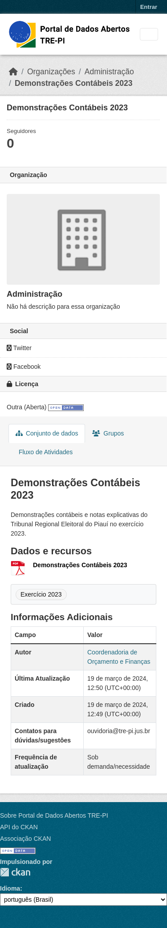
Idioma (10, 888)
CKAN (15, 872)
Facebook (24, 366)
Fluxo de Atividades (45, 452)
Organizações (51, 71)
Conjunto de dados (47, 433)
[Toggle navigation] (149, 34)
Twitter (19, 347)
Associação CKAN (25, 838)
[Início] (13, 71)
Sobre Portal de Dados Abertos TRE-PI (54, 815)
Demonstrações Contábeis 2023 (74, 83)
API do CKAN (19, 827)
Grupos (108, 433)
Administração (109, 71)
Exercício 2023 (41, 594)
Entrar (148, 7)
